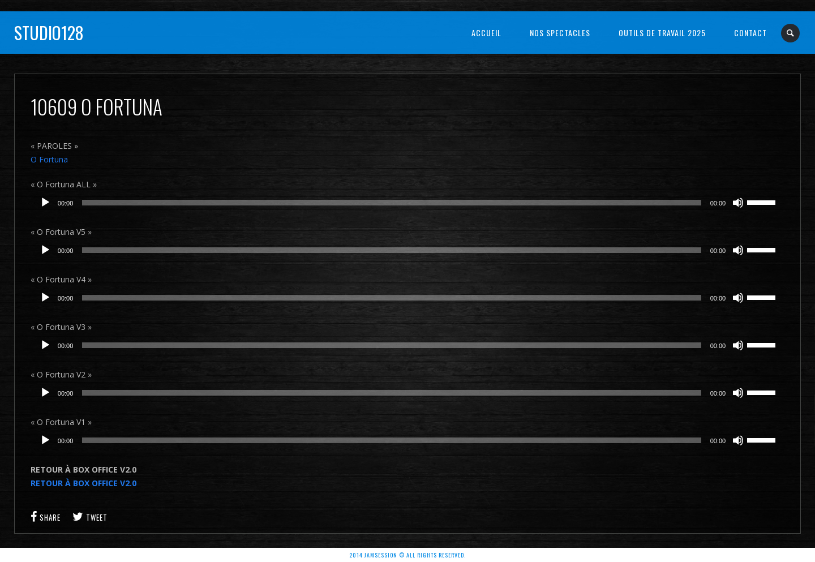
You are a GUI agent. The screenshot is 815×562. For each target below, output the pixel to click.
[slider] (391, 202)
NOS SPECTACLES (560, 32)
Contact (750, 32)
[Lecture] (45, 202)
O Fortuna (49, 159)
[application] (407, 202)
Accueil (486, 32)
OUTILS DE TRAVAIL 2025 (662, 32)
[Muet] (738, 202)
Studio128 (49, 32)
